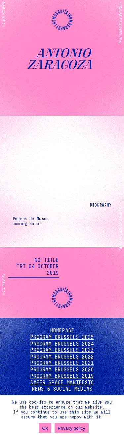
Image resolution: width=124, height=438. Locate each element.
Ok (45, 428)
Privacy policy (71, 428)
